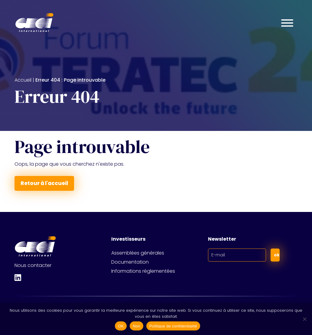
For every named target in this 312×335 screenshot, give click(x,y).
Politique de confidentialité (173, 326)
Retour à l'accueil (44, 183)
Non (136, 326)
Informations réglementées (143, 271)
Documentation (130, 262)
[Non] (304, 319)
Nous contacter (33, 265)
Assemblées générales (137, 252)
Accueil (23, 79)
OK (121, 326)
